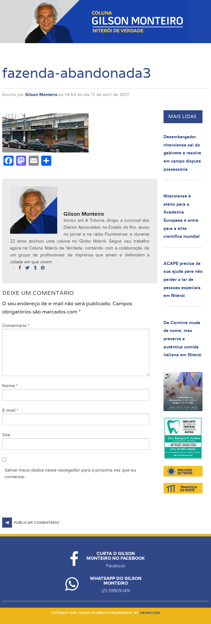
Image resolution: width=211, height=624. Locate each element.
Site (6, 435)
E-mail (10, 410)
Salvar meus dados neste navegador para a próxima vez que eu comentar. (70, 473)
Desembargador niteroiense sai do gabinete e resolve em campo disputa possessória (182, 153)
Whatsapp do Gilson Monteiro (116, 580)
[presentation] (50, 502)
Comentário (16, 325)
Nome (10, 385)
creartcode (149, 613)
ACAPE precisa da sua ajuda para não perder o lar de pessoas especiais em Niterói (183, 279)
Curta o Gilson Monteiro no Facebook (115, 556)
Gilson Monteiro (41, 94)
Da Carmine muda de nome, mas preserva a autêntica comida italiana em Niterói (183, 339)
